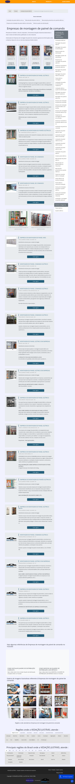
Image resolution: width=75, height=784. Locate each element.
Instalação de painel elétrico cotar (60, 131)
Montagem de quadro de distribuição (60, 47)
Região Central (15, 732)
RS (26, 750)
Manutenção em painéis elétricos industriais (59, 164)
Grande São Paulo (49, 732)
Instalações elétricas (60, 40)
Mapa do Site (59, 772)
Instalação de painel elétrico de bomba (60, 135)
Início (49, 770)
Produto (48, 1)
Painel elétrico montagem (58, 78)
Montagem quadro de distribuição (60, 56)
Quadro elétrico (59, 210)
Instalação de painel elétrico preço (60, 144)
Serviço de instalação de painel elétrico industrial (60, 194)
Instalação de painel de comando (61, 127)
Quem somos (66, 1)
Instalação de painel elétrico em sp (15, 20)
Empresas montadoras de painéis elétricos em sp (61, 122)
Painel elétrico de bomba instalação (59, 179)
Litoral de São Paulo (59, 732)
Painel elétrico (58, 208)
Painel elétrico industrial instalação (60, 183)
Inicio (34, 1)
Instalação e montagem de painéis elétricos (61, 199)
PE (29, 750)
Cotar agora (11, 67)
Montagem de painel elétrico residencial (60, 93)
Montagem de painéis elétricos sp (60, 70)
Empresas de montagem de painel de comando (60, 116)
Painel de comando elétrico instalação (60, 175)
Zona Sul (35, 732)
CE (35, 750)
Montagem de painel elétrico (60, 43)
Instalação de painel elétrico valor (60, 148)
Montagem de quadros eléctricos (61, 97)
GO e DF (40, 750)
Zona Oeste (29, 732)
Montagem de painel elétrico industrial (60, 74)
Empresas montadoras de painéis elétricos (61, 66)
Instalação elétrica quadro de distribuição (61, 88)
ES (13, 750)
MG (10, 750)
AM (44, 750)
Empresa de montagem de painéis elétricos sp (61, 111)
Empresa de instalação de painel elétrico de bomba (19, 23)
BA (32, 750)
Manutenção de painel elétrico (32, 20)
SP (16, 750)
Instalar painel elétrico (60, 156)
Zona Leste (41, 732)
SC (22, 750)
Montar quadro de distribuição (40, 23)
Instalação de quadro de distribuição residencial (60, 84)
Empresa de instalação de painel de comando (60, 101)
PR (19, 750)
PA (48, 750)
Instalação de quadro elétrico (60, 152)
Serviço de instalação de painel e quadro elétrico (60, 188)
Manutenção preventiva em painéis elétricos (53, 20)
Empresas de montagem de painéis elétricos (60, 61)
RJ (6, 750)
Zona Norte (22, 732)
